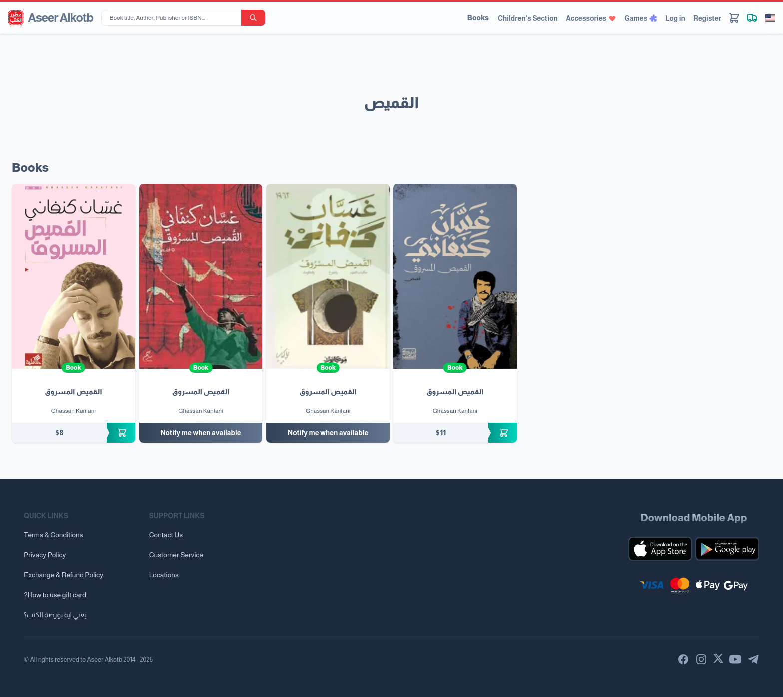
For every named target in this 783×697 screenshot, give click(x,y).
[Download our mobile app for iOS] (660, 549)
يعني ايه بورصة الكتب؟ (55, 615)
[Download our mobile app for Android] (727, 549)
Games (640, 18)
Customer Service (176, 555)
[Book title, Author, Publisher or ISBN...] (173, 18)
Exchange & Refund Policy (63, 575)
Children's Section (528, 18)
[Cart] (734, 18)
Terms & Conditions (53, 535)
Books (478, 18)
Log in (675, 18)
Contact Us (166, 535)
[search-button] (253, 18)
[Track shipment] (752, 18)
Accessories (591, 18)
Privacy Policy (45, 555)
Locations (164, 575)
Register (707, 18)
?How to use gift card (55, 595)
